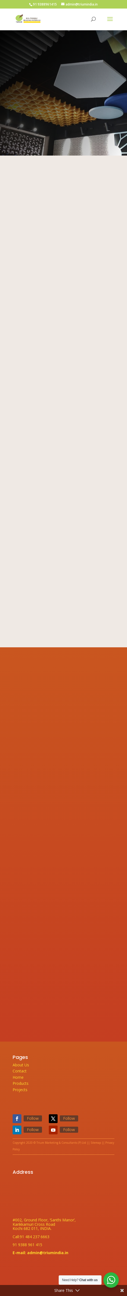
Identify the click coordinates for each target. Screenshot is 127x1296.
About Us (21, 1064)
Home (18, 1077)
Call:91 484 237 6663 (31, 1236)
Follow (33, 1118)
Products (21, 1083)
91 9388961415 (45, 4)
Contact (20, 1071)
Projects (20, 1089)
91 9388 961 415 (27, 1244)
